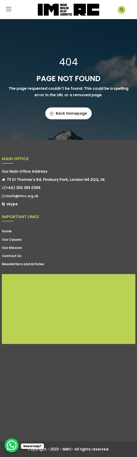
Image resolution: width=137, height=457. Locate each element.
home (7, 231)
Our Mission (12, 247)
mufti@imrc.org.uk (20, 196)
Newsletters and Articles (23, 264)
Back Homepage (68, 113)
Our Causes (12, 239)
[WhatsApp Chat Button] (12, 445)
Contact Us (11, 256)
